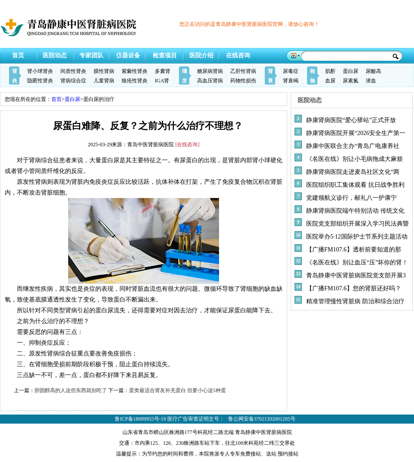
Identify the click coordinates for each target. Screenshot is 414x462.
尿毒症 (290, 71)
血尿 (330, 81)
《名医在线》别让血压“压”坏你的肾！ (357, 262)
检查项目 (165, 55)
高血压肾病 (210, 81)
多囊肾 (162, 71)
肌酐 (330, 71)
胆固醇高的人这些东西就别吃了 (70, 390)
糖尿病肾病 (210, 71)
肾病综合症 (73, 81)
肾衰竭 (290, 81)
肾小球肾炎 (40, 71)
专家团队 (91, 55)
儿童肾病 (104, 81)
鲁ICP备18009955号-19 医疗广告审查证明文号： (169, 419)
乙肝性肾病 (243, 71)
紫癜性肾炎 (134, 71)
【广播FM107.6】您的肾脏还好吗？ (353, 288)
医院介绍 (201, 55)
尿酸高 (373, 71)
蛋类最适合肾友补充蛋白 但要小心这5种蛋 (177, 390)
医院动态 (55, 55)
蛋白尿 (350, 71)
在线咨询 (238, 55)
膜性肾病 (104, 71)
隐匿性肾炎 (40, 81)
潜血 (371, 81)
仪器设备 (128, 55)
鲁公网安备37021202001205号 (261, 419)
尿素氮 (350, 81)
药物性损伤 (243, 81)
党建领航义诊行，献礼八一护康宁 (351, 198)
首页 (18, 55)
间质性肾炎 (73, 71)
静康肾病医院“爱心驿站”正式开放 (351, 120)
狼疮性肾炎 (134, 81)
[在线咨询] (188, 144)
